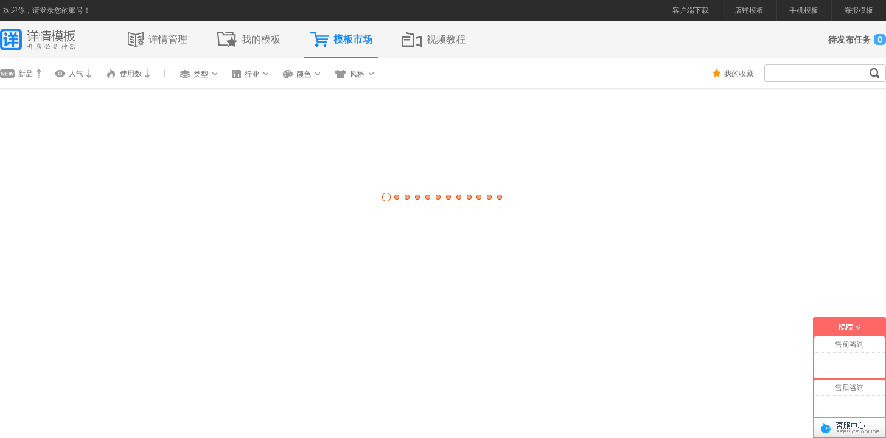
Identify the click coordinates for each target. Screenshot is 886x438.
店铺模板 (749, 10)
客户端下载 (690, 10)
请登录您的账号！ (61, 10)
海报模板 (858, 10)
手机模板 (803, 10)
